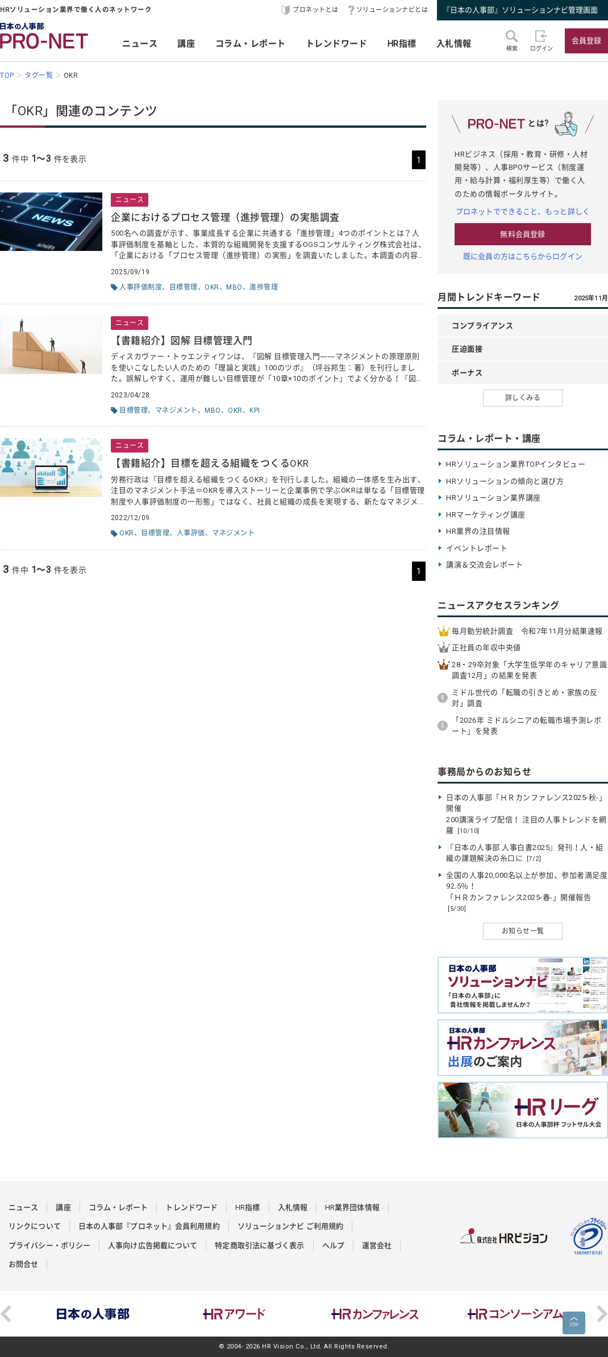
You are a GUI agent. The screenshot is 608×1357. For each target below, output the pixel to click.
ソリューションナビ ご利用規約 (291, 1226)
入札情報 (454, 44)
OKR (212, 287)
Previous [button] (5, 1313)
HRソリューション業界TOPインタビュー (515, 464)
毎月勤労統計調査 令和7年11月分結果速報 (527, 631)
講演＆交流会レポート (484, 564)
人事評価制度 (140, 287)
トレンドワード (337, 44)
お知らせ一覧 (523, 931)
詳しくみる (523, 398)
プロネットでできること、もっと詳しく (523, 211)
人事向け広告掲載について (152, 1245)
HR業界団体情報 (352, 1207)
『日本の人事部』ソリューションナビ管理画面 (520, 10)
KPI (254, 410)
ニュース (139, 44)
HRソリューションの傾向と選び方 (505, 481)
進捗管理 (263, 287)
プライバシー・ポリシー (49, 1245)
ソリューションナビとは (392, 10)
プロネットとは (316, 10)
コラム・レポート (250, 44)
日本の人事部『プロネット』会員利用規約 (149, 1226)
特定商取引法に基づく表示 (259, 1245)
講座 (186, 44)
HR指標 (402, 44)
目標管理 (183, 287)
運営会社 (377, 1245)
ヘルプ (333, 1245)
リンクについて (35, 1226)
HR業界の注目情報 (478, 531)
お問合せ (23, 1264)
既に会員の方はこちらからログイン (522, 256)
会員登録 (586, 40)
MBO (234, 287)
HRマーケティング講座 (486, 514)
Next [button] (602, 1313)
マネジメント (176, 410)
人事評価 (191, 533)
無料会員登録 (522, 234)
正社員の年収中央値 (486, 647)
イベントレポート (476, 548)
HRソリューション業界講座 (493, 497)
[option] (93, 1314)
